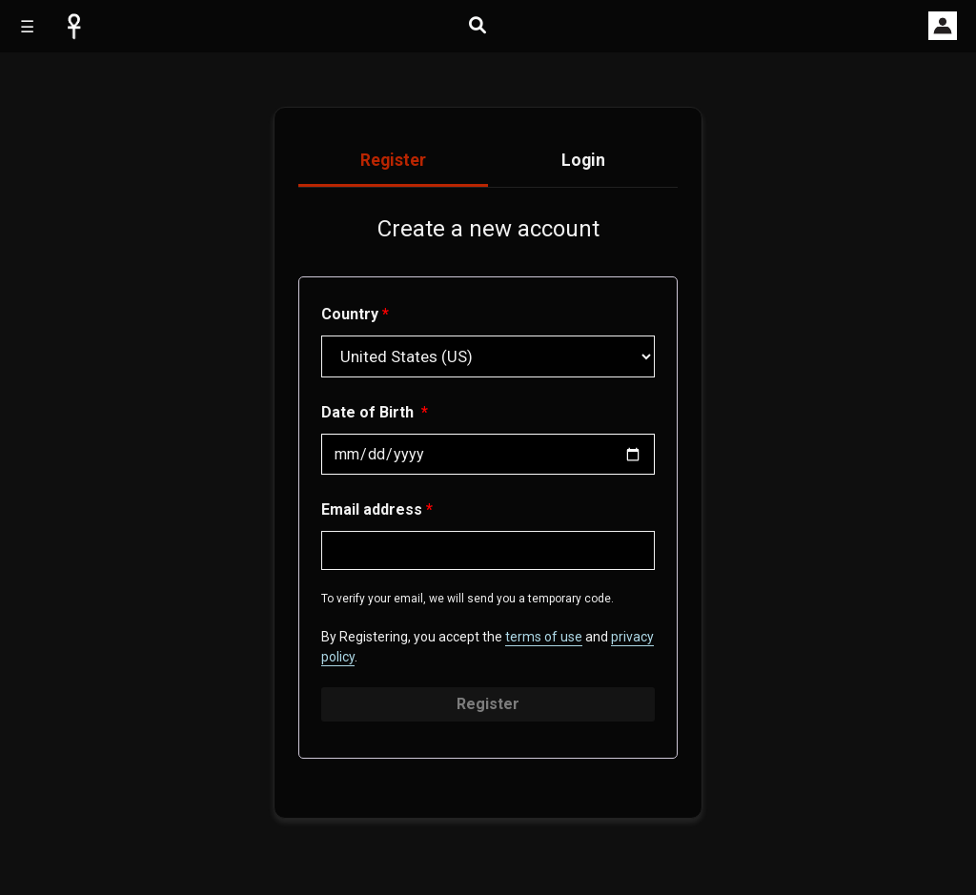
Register (488, 704)
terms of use (543, 636)
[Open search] (477, 25)
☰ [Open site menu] (27, 26)
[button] (942, 25)
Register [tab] (393, 160)
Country (355, 314)
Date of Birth (374, 412)
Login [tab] (583, 160)
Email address (377, 509)
